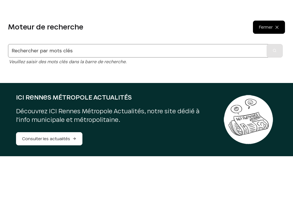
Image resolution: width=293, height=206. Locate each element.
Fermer (266, 29)
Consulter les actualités (49, 139)
